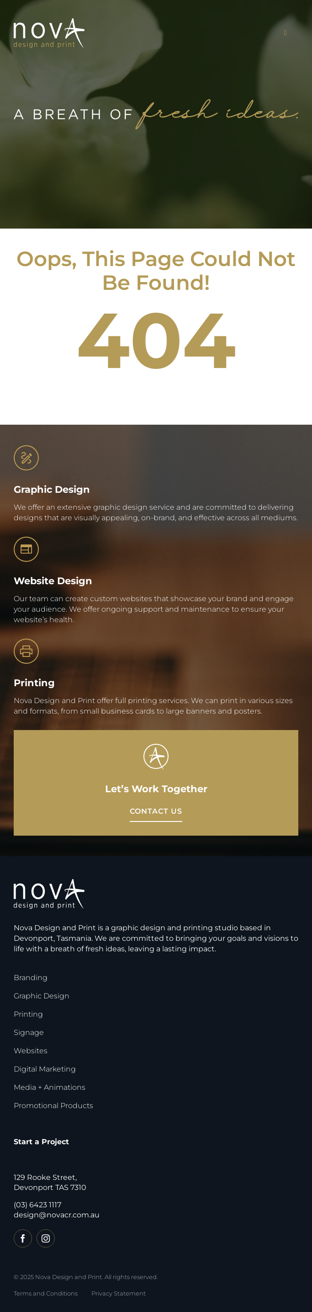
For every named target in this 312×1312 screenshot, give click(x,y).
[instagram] (46, 1238)
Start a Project (41, 1141)
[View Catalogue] (156, 811)
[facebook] (23, 1238)
